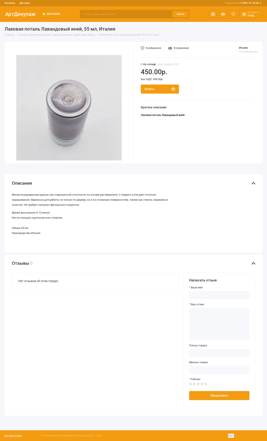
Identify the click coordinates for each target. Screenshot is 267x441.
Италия (243, 47)
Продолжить (219, 395)
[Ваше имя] (219, 295)
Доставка (25, 3)
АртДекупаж (20, 14)
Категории (51, 14)
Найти (180, 14)
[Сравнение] (223, 14)
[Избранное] (233, 14)
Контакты (10, 3)
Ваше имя (197, 287)
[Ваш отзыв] (219, 324)
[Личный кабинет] (213, 14)
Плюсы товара (198, 345)
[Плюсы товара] (219, 353)
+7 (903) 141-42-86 (243, 3)
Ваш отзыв (197, 304)
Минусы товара (198, 362)
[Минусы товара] (219, 370)
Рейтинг (196, 379)
